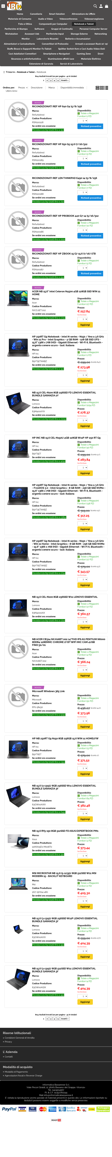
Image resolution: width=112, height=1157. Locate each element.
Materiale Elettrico (57, 76)
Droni (66, 70)
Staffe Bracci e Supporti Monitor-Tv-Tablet (77, 58)
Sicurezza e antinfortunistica (92, 70)
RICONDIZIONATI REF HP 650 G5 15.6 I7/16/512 (59, 163)
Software (57, 33)
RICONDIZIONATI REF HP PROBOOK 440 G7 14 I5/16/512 (65, 235)
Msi (33, 904)
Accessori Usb (72, 39)
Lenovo (36, 423)
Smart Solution (58, 14)
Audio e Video (44, 20)
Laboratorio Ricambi (88, 45)
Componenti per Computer (53, 27)
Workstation (49, 39)
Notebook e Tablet (86, 27)
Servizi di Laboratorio (56, 82)
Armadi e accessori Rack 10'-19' (29, 58)
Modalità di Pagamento (16, 1092)
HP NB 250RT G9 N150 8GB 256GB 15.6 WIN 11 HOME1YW (65, 758)
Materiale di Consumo (17, 20)
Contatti (9, 1077)
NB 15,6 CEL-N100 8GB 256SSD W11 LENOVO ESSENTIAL (65, 616)
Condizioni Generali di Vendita (19, 1058)
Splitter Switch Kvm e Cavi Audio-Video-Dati (38, 64)
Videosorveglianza (97, 20)
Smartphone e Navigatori (18, 70)
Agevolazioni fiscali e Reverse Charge (23, 1096)
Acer (34, 322)
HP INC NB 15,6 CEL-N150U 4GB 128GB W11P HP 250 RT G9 (66, 457)
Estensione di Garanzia (88, 76)
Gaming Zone (47, 70)
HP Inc (35, 373)
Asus (34, 859)
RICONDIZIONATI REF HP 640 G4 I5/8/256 (57, 125)
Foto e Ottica (23, 27)
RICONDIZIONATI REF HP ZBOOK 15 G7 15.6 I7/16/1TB (64, 272)
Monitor (64, 45)
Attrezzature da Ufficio (86, 14)
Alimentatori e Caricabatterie (55, 51)
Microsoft (36, 719)
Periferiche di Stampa (31, 33)
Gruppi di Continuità (81, 33)
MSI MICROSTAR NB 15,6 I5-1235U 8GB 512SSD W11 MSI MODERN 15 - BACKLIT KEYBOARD (64, 895)
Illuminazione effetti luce (25, 76)
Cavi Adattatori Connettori (84, 64)
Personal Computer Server (20, 39)
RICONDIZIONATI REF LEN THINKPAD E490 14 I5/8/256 (64, 197)
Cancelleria (35, 14)
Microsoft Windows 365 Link (48, 711)
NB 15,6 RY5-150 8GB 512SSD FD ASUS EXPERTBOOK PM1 (65, 850)
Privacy (8, 1062)
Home (17, 14)
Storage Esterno (21, 45)
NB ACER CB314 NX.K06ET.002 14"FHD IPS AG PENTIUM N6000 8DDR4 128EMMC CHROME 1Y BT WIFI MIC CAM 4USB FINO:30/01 (68, 661)
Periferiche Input (96, 39)
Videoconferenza (69, 20)
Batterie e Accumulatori (18, 51)
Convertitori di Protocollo (92, 51)
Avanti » (64, 100)
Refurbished (38, 134)
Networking (45, 45)
